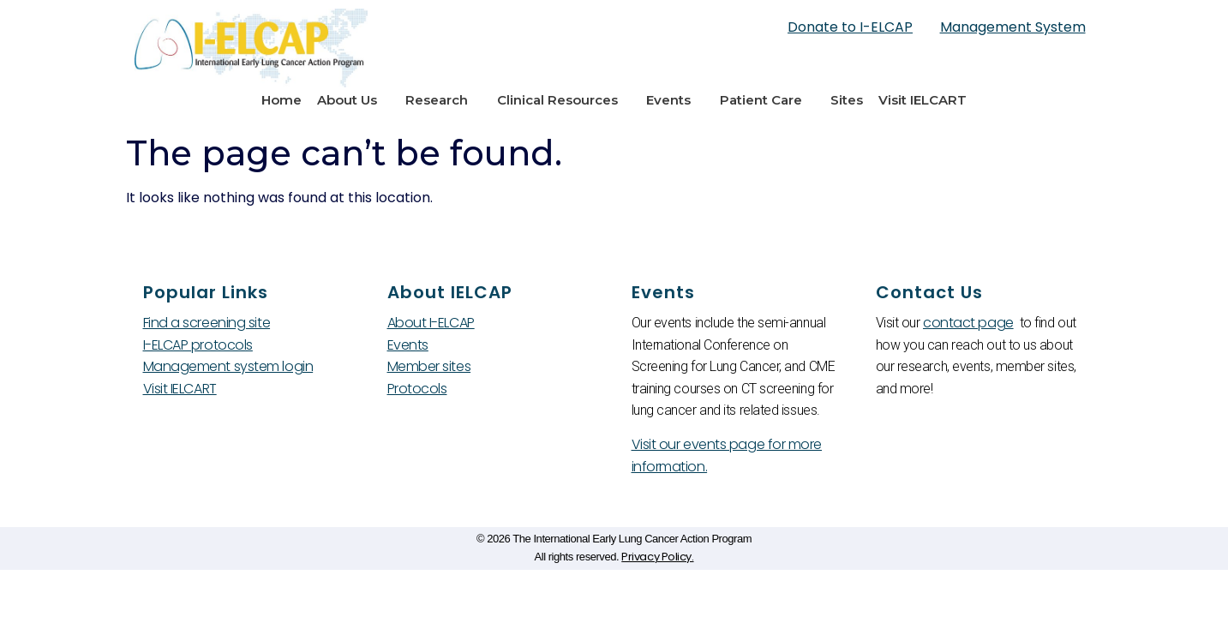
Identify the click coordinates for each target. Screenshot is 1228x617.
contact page (968, 322)
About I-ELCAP (431, 322)
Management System (1013, 27)
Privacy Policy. (657, 556)
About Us (353, 101)
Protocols (417, 388)
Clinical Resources (564, 101)
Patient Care (767, 101)
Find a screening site (207, 322)
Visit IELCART (922, 100)
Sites (846, 100)
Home (281, 100)
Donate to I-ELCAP (850, 27)
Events (675, 101)
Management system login (228, 366)
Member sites (429, 366)
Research (443, 101)
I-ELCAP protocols (198, 345)
